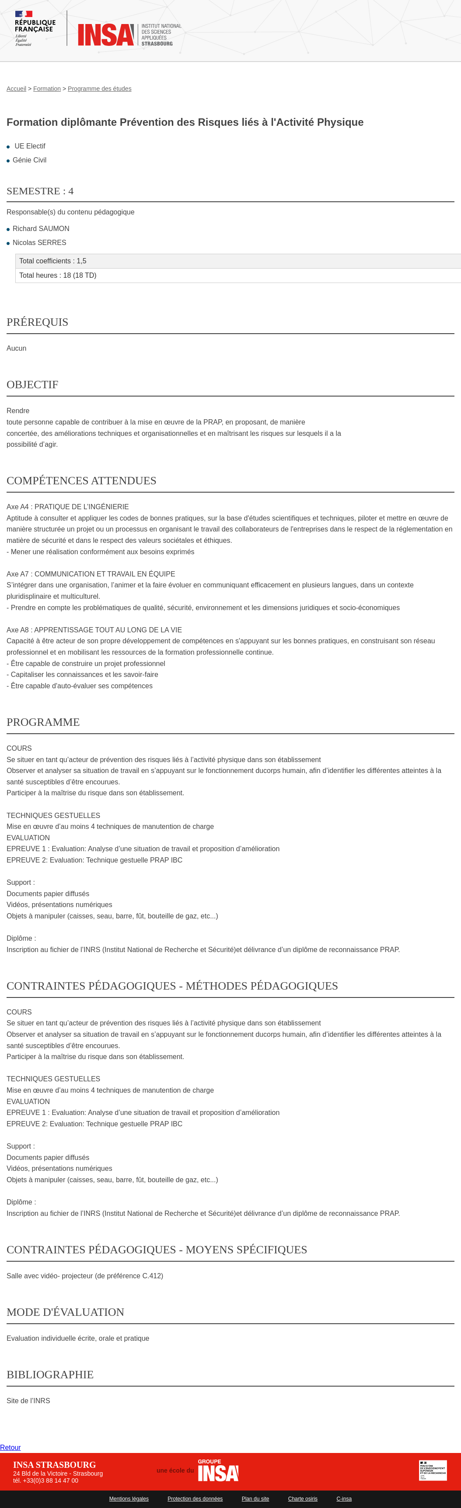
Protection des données (195, 1499)
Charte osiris (303, 1499)
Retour (10, 1447)
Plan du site (255, 1499)
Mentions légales (129, 1499)
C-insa (344, 1499)
